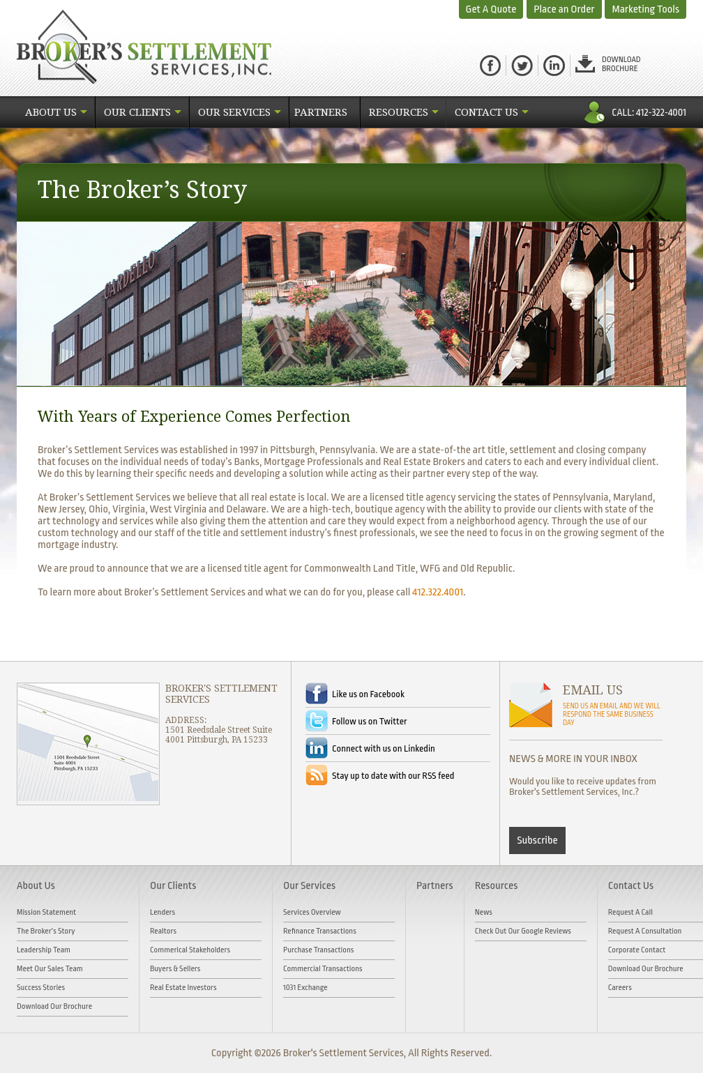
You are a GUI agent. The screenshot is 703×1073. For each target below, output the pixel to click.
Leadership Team (43, 949)
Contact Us (486, 112)
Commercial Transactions (323, 968)
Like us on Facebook (368, 694)
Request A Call (630, 912)
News (483, 912)
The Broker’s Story (46, 931)
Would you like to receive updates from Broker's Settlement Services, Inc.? (582, 786)
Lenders (162, 912)
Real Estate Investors (183, 987)
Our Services (234, 112)
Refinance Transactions (319, 931)
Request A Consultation (645, 931)
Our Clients (137, 112)
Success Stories (41, 987)
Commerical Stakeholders (190, 949)
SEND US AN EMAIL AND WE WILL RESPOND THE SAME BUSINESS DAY (611, 714)
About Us (51, 112)
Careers (620, 987)
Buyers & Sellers (175, 968)
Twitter (522, 65)
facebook (490, 65)
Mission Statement (46, 912)
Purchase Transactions (318, 949)
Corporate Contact (637, 949)
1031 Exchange (305, 987)
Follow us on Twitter (369, 721)
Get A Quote (491, 9)
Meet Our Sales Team (50, 968)
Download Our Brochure (54, 1006)
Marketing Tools (645, 9)
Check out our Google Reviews (523, 931)
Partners (320, 112)
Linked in (554, 65)
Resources (398, 112)
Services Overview (312, 912)
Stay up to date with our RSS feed (393, 775)
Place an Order (564, 9)
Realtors (163, 931)
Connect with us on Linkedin (383, 748)
